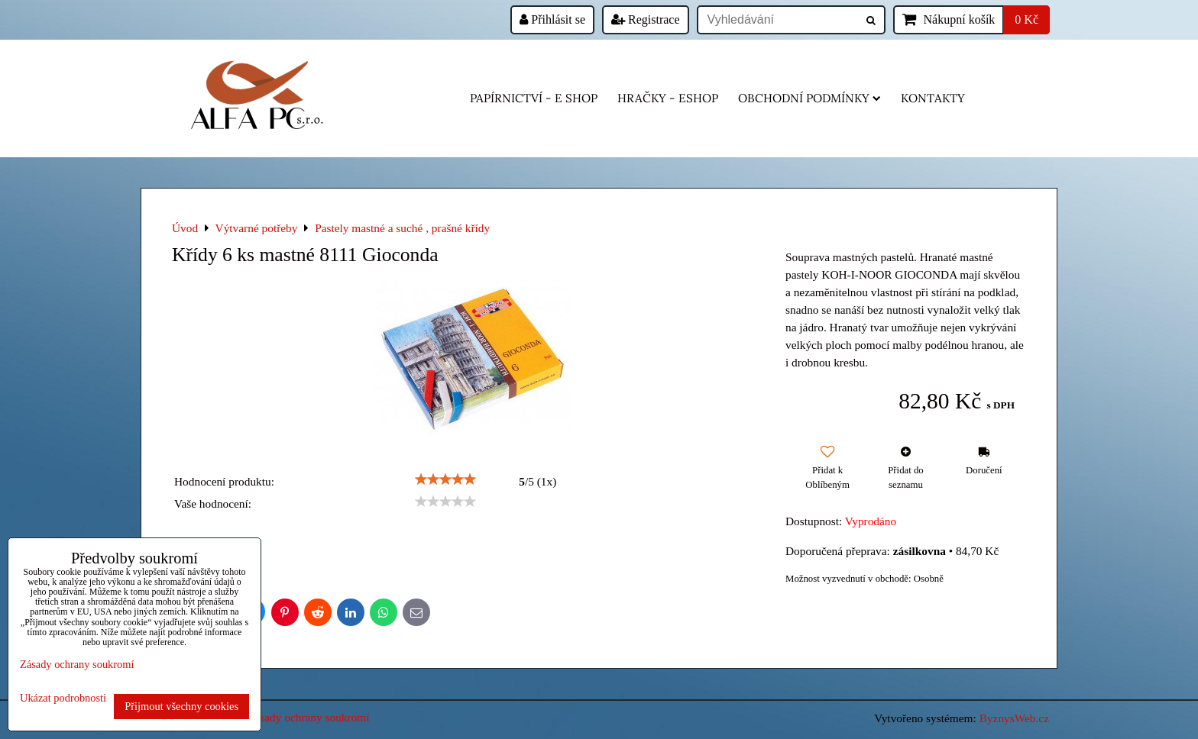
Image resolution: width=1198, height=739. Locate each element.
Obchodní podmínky (809, 98)
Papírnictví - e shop (533, 98)
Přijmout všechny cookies (181, 706)
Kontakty (933, 98)
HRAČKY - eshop (667, 98)
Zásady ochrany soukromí (309, 717)
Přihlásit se (552, 19)
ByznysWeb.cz (1014, 718)
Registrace (645, 19)
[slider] (445, 479)
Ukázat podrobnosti (63, 698)
